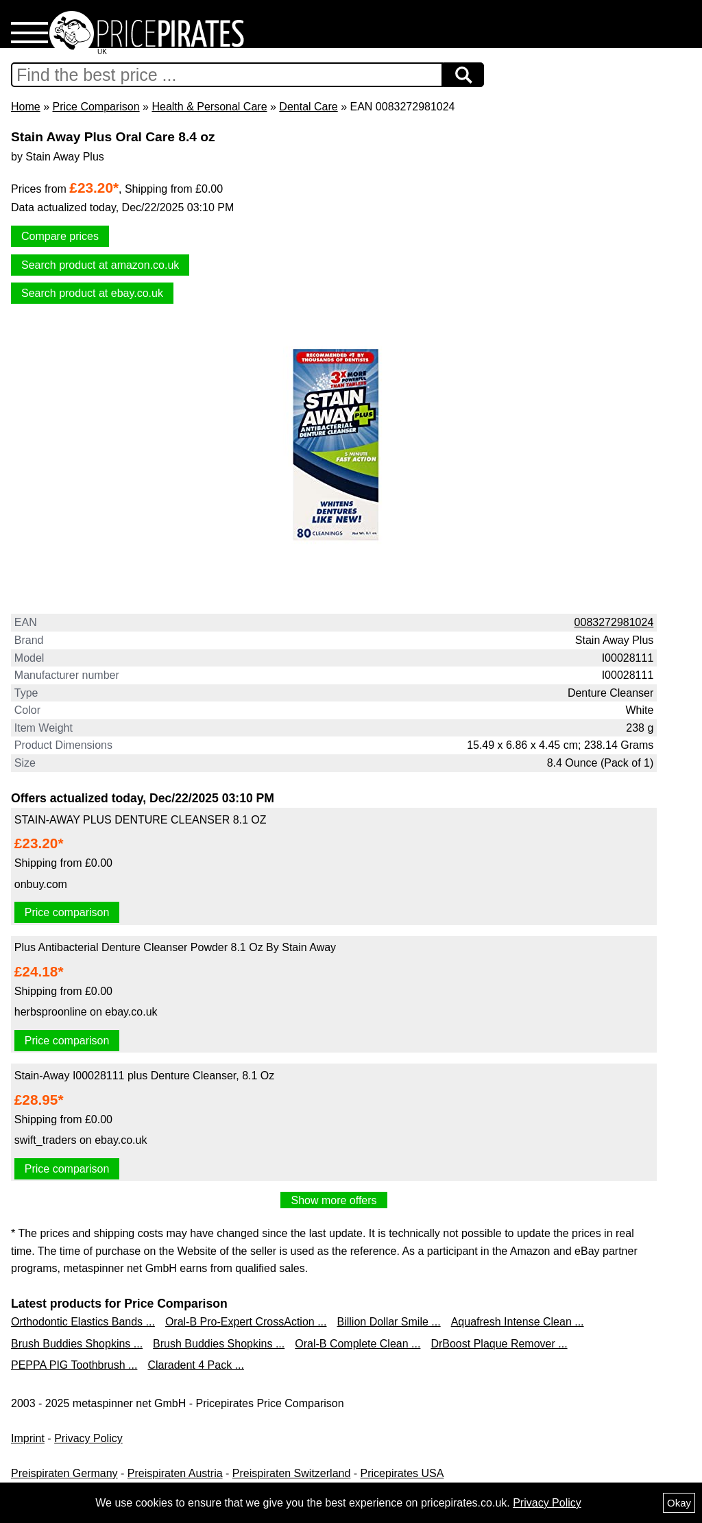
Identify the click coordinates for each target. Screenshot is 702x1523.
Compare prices (60, 236)
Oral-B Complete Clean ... (357, 1344)
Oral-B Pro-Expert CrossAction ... (246, 1322)
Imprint (28, 1438)
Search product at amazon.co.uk (100, 265)
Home (25, 106)
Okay (679, 1503)
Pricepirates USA (402, 1473)
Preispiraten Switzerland (291, 1473)
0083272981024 (614, 622)
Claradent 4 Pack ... (195, 1365)
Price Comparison (95, 106)
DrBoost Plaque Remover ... (499, 1344)
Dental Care (308, 106)
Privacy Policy (88, 1438)
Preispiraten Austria (175, 1473)
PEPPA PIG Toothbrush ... (74, 1365)
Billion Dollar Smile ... (389, 1322)
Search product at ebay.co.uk (92, 293)
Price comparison (67, 912)
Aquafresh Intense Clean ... (517, 1322)
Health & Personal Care (209, 106)
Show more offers (333, 1200)
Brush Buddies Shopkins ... (77, 1344)
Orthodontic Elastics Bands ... (83, 1322)
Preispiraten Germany (64, 1473)
